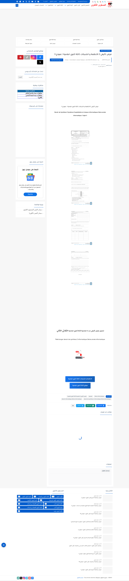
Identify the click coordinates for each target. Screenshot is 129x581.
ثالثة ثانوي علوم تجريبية (51, 501)
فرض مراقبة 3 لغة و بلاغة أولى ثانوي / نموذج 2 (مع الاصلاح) (86, 522)
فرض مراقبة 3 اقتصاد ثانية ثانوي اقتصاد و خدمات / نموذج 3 (86, 506)
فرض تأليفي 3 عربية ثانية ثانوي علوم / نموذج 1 (90, 554)
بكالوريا (40, 98)
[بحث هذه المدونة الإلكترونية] (33, 78)
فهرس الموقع (53, 1)
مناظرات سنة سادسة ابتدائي (33, 94)
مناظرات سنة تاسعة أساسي (34, 96)
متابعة (30, 195)
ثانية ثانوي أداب (53, 508)
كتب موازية (100, 44)
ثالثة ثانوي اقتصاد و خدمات (30, 508)
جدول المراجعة (29, 44)
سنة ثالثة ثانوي (53, 40)
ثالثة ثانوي (60, 6)
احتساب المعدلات (76, 44)
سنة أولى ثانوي (100, 40)
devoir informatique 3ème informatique (72, 400)
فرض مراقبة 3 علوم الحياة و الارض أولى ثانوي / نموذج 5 (87, 538)
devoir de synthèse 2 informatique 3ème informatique (97, 400)
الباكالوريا (50, 6)
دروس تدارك (52, 44)
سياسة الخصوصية (82, 1)
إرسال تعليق (105, 471)
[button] (101, 406)
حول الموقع (62, 1)
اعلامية (90, 397)
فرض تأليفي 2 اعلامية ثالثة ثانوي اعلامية (77, 397)
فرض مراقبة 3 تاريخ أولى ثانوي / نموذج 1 (91, 498)
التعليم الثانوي (85, 6)
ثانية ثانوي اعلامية (27, 501)
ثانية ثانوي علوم (24, 497)
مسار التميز (80, 578)
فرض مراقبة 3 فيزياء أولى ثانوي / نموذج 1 (91, 570)
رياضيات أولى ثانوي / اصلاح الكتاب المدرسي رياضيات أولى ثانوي (85, 546)
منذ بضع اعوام (97, 504)
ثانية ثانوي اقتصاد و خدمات (30, 504)
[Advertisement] (64, 23)
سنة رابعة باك (28, 40)
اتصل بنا (45, 1)
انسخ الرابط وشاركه (56, 60)
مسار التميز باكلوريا (35, 214)
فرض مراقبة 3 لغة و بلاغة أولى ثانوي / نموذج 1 (89, 530)
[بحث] (17, 6)
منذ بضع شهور (97, 496)
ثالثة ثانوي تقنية (40, 512)
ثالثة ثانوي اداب (53, 504)
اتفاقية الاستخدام (71, 1)
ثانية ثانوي (70, 6)
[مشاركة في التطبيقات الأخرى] (73, 406)
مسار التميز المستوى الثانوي (32, 210)
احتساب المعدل (39, 6)
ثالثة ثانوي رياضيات (41, 497)
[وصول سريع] (3, 543)
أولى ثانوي (77, 6)
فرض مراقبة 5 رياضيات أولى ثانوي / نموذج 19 (90, 562)
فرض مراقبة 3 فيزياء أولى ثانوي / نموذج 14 (90, 514)
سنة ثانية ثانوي (76, 40)
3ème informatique (105, 51)
